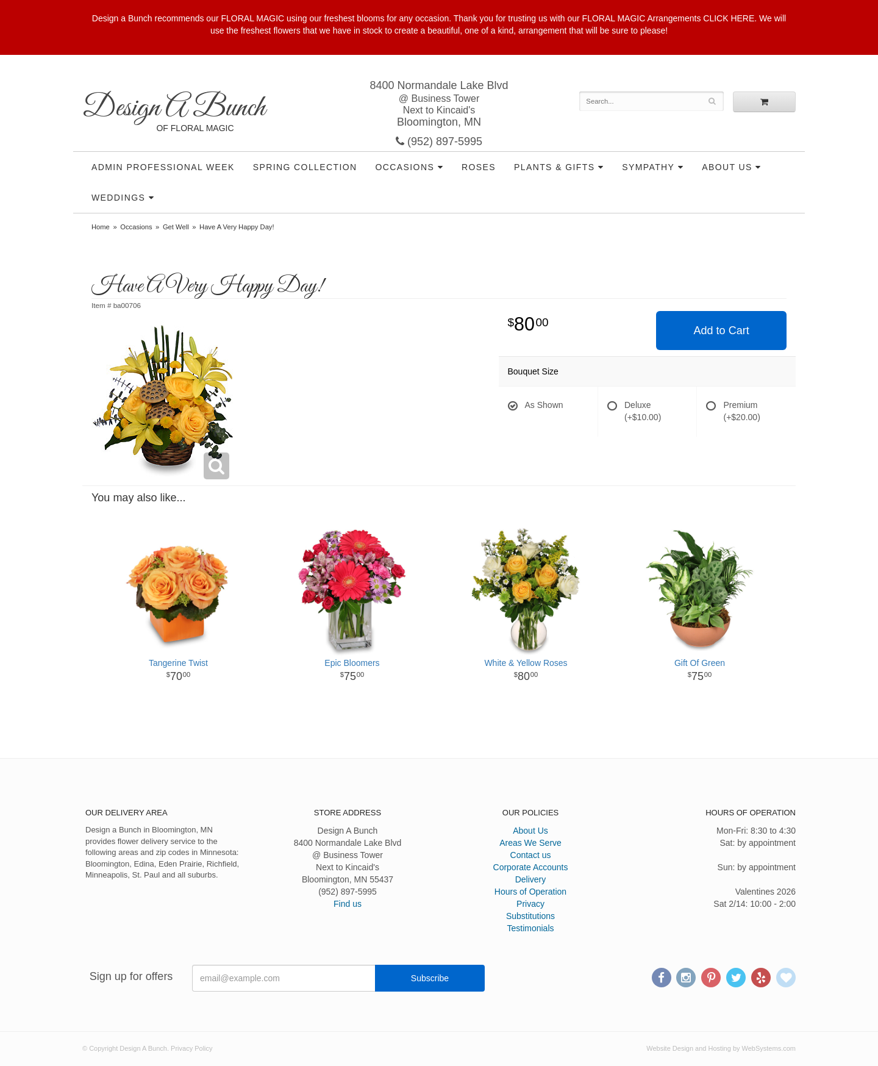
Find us (348, 904)
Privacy (530, 904)
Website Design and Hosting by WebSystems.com (721, 1048)
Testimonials (530, 928)
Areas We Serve (530, 843)
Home (100, 227)
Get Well (176, 227)
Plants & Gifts (554, 167)
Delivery (530, 879)
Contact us (530, 855)
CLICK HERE (728, 18)
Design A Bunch (173, 108)
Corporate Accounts (530, 867)
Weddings (118, 197)
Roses (479, 167)
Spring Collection (305, 167)
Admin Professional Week (163, 167)
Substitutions (530, 916)
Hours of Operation (530, 891)
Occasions (405, 167)
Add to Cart (721, 330)
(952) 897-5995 (439, 141)
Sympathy (648, 167)
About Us (727, 167)
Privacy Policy (191, 1048)
